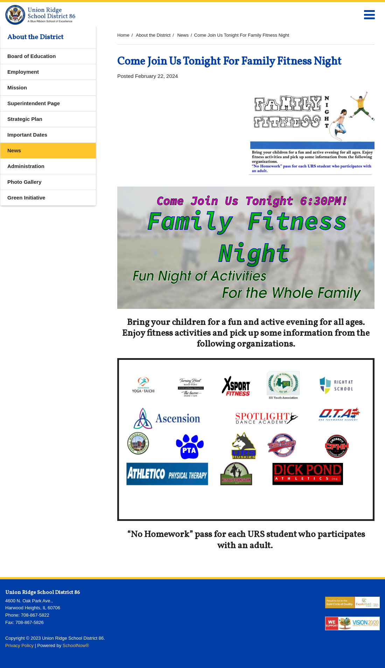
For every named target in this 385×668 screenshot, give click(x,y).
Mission (17, 87)
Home (123, 35)
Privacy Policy (19, 645)
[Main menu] (369, 14)
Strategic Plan (24, 119)
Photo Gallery (24, 182)
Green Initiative (26, 198)
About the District (153, 35)
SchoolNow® (76, 645)
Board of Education (31, 56)
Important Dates (27, 135)
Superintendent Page (33, 103)
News (183, 35)
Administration (25, 166)
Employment (23, 72)
